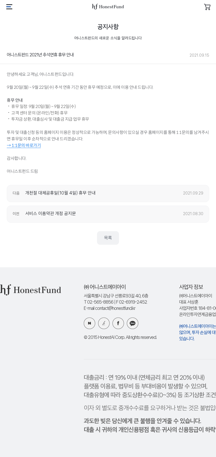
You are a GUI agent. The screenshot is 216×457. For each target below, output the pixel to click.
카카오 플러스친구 (132, 323)
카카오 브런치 (104, 323)
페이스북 (118, 323)
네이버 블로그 (89, 323)
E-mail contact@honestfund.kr (109, 308)
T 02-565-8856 (98, 302)
